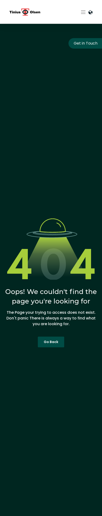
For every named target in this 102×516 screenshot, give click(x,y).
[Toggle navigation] (83, 12)
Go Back (51, 341)
